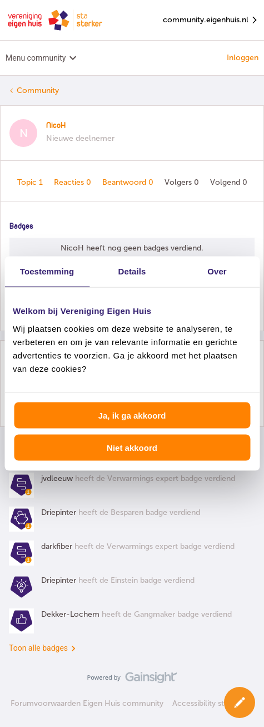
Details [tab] (132, 271)
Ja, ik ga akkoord (132, 415)
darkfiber (56, 546)
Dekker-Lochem (70, 614)
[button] (239, 702)
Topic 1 (31, 182)
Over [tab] (217, 271)
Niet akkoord (132, 448)
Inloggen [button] (242, 57)
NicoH (56, 126)
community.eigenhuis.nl (210, 20)
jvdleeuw (57, 478)
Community (38, 90)
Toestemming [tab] (47, 271)
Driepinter (58, 512)
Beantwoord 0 (129, 182)
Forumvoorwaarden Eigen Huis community (87, 703)
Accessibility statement (213, 703)
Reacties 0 (73, 182)
